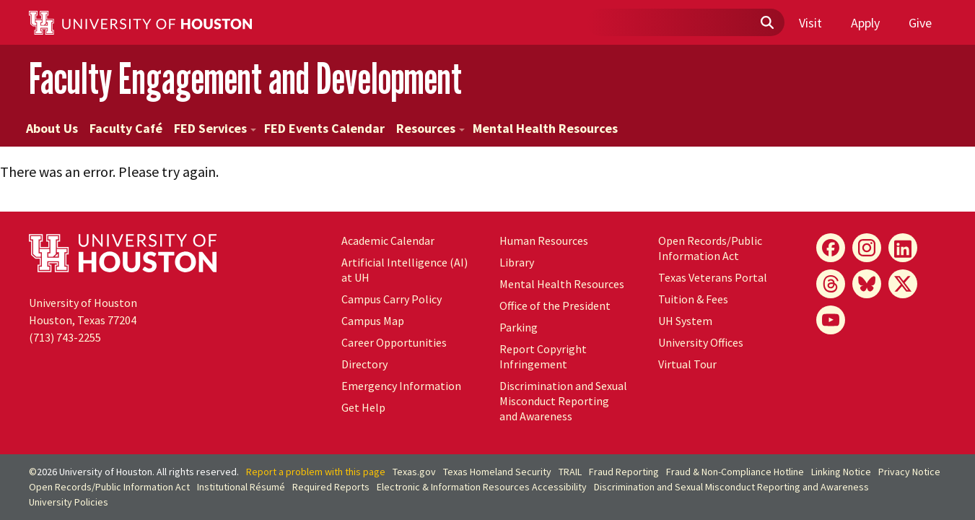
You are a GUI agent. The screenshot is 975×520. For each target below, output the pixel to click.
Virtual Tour (687, 364)
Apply (865, 22)
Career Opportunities (394, 342)
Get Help (363, 407)
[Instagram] (866, 247)
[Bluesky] (866, 283)
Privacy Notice (909, 471)
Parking (518, 327)
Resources (430, 128)
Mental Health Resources (545, 128)
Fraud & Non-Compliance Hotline (735, 471)
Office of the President (555, 305)
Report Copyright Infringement (543, 356)
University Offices (700, 342)
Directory (364, 364)
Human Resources (543, 240)
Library (516, 262)
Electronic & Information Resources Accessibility (482, 486)
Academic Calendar (387, 240)
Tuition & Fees (693, 299)
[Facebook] (830, 247)
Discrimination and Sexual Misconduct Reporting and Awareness (563, 400)
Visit (810, 22)
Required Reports (331, 486)
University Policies (68, 501)
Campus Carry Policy (391, 299)
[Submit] (766, 23)
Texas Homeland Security (497, 471)
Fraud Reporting (624, 471)
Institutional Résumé (241, 486)
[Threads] (830, 283)
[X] (902, 283)
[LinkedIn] (902, 247)
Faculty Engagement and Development (245, 78)
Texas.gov (414, 471)
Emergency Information (401, 385)
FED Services (215, 128)
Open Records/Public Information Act (710, 248)
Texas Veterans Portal (712, 277)
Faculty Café (125, 128)
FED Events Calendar (324, 128)
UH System (685, 320)
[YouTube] (830, 320)
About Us (52, 128)
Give (920, 22)
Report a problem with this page (315, 471)
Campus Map (372, 320)
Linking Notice (841, 471)
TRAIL (570, 471)
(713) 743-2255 (65, 337)
